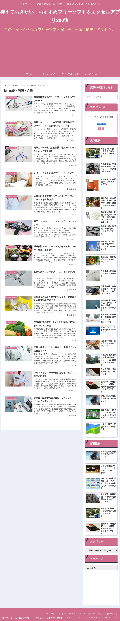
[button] (115, 96)
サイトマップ (51, 614)
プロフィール (81, 614)
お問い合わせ (112, 614)
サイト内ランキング (66, 614)
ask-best (101, 123)
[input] (101, 96)
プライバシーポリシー (96, 614)
